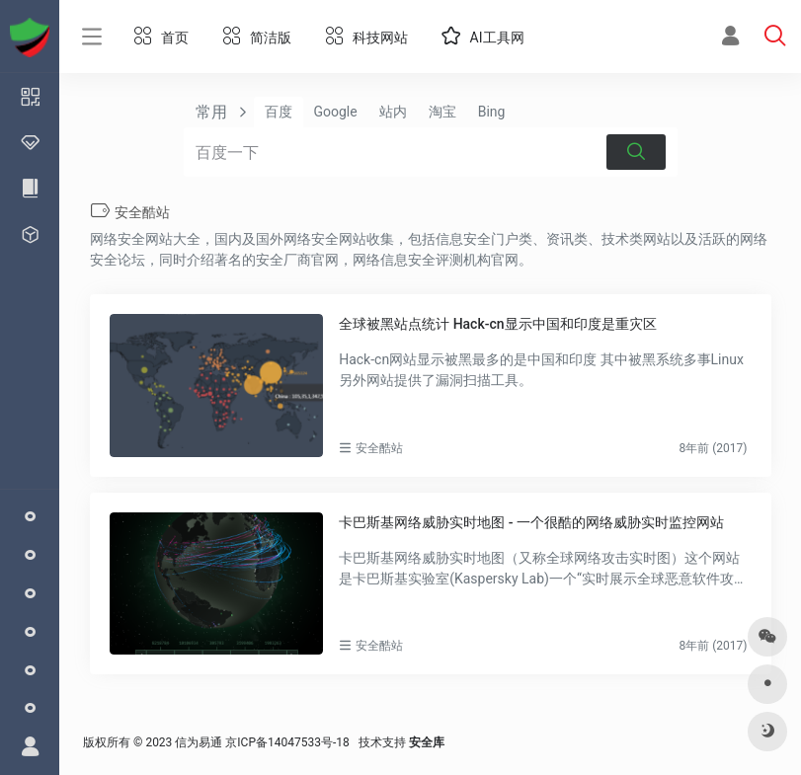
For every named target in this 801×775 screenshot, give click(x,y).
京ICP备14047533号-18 (287, 742)
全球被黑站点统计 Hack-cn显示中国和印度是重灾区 (497, 324)
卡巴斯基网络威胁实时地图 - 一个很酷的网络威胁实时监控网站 (531, 522)
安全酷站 (379, 448)
